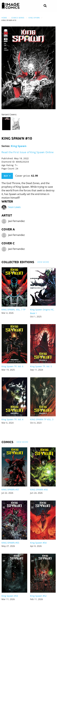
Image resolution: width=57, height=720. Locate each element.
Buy (7, 175)
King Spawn (34, 18)
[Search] (45, 5)
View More (43, 262)
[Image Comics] (11, 6)
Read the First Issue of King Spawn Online (28, 152)
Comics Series (17, 18)
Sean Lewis (14, 207)
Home (4, 18)
